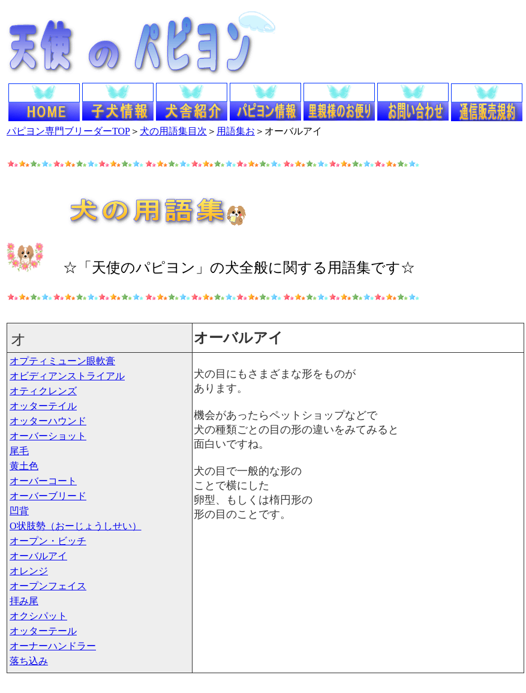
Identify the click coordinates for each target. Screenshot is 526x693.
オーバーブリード (48, 496)
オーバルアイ (38, 556)
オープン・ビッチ (48, 541)
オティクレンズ (43, 391)
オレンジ (29, 571)
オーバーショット (48, 436)
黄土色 (24, 466)
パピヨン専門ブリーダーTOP (68, 131)
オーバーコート (43, 481)
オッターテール (43, 631)
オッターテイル (43, 406)
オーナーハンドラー (53, 646)
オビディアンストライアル (67, 376)
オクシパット (38, 616)
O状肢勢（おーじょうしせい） (76, 526)
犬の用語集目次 (173, 131)
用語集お (236, 131)
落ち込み (29, 661)
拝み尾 (24, 601)
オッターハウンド (48, 421)
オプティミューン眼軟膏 (62, 361)
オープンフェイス (48, 586)
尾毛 (19, 451)
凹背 (19, 511)
